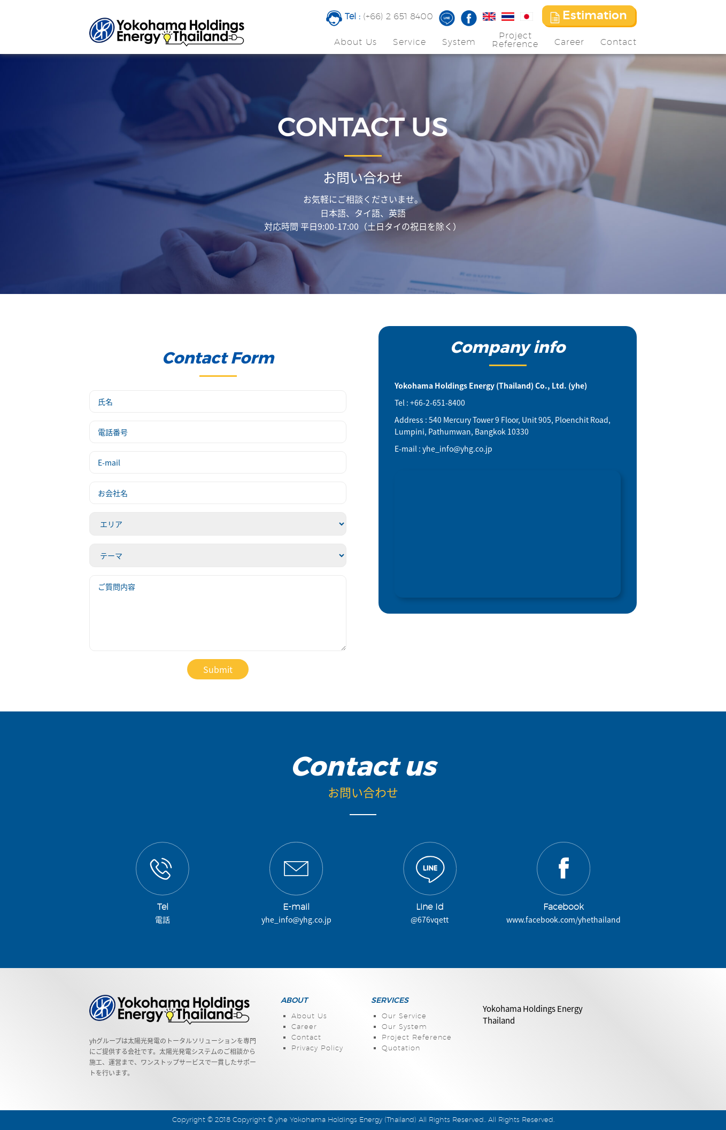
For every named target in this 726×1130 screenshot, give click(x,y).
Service (409, 42)
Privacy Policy (317, 1048)
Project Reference (417, 1037)
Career (569, 42)
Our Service (404, 1016)
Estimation (588, 17)
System (459, 42)
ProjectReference (515, 40)
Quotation (401, 1048)
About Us (355, 42)
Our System (404, 1027)
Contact (618, 42)
